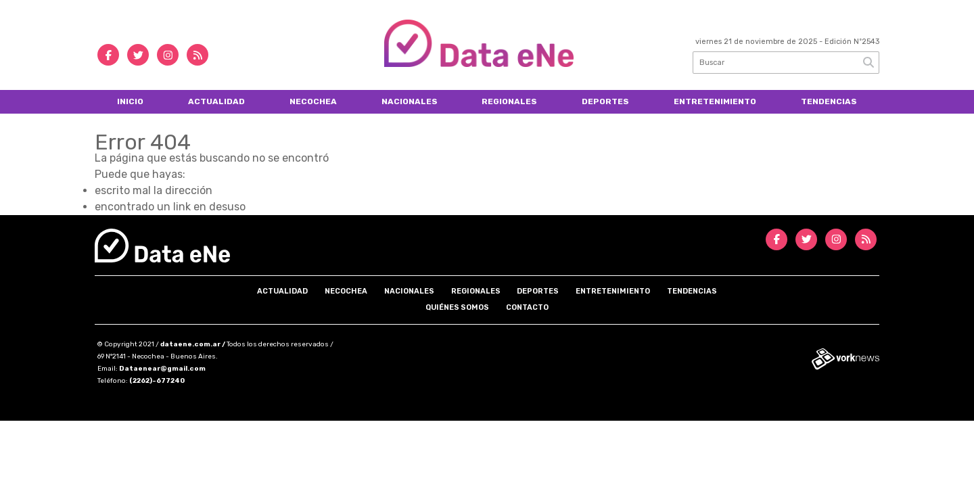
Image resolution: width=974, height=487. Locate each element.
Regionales (509, 101)
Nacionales (409, 101)
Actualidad (216, 101)
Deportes (605, 101)
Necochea (313, 101)
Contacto (527, 307)
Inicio (130, 101)
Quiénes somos (457, 307)
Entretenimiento (715, 101)
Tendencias (829, 101)
